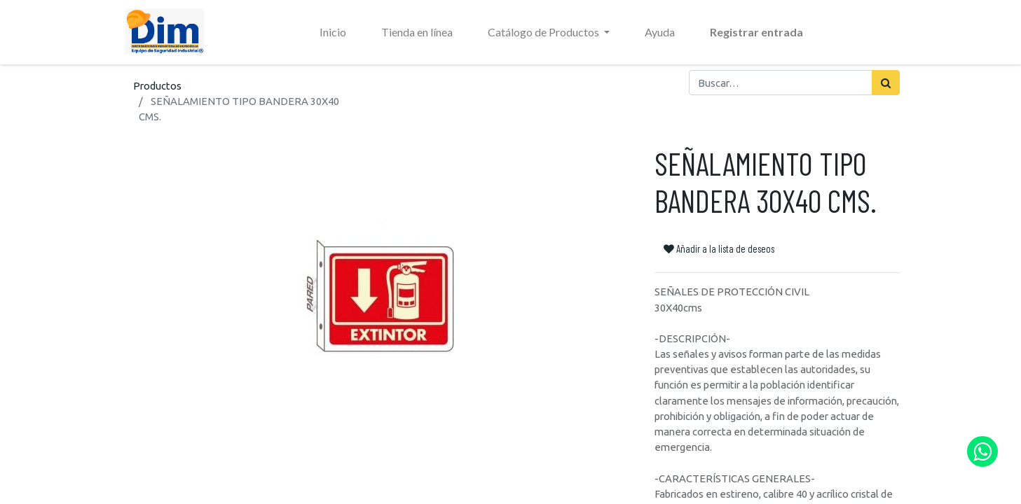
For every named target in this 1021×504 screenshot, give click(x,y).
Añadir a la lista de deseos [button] (719, 248)
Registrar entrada (756, 31)
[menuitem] (333, 32)
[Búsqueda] (886, 82)
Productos (157, 86)
